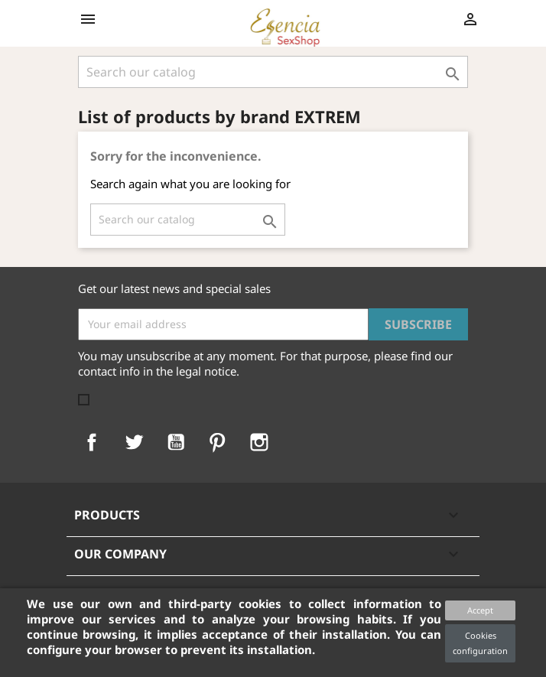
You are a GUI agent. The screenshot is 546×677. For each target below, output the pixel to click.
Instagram (259, 442)
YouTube (176, 442)
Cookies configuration (480, 643)
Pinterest (217, 442)
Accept (480, 610)
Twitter (134, 442)
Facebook (92, 442)
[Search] (273, 72)
